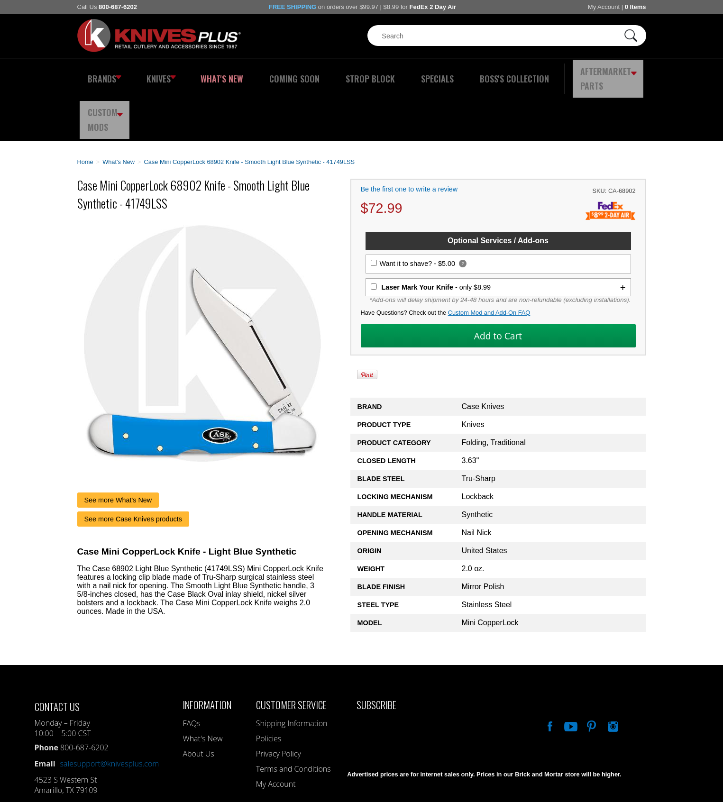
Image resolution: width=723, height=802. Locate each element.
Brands (102, 73)
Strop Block (340, 73)
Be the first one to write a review (409, 137)
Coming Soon (273, 73)
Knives (155, 73)
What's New (210, 73)
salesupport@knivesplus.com (109, 711)
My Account (604, 6)
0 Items (635, 6)
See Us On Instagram (612, 673)
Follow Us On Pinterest (590, 673)
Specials (398, 73)
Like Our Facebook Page (549, 673)
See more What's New (118, 448)
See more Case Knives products (133, 467)
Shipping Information (292, 671)
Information (207, 652)
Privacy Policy (278, 701)
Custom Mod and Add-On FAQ (489, 260)
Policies (268, 686)
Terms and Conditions (293, 716)
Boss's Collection (465, 73)
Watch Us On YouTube (569, 673)
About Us (198, 701)
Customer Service (291, 652)
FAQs (191, 671)
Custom (620, 73)
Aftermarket (553, 73)
